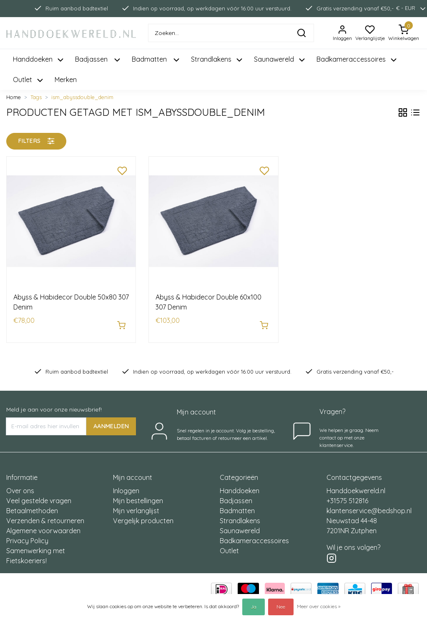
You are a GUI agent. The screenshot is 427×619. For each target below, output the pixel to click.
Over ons (20, 486)
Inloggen (126, 486)
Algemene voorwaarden (43, 526)
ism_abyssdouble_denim (82, 97)
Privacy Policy (27, 536)
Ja (253, 607)
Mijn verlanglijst (136, 506)
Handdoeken (239, 486)
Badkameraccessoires (254, 536)
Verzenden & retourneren (45, 516)
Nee (280, 607)
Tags (36, 97)
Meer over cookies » (318, 606)
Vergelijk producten (143, 516)
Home (13, 97)
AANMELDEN (111, 421)
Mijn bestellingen (138, 496)
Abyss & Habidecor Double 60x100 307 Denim (208, 302)
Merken (66, 79)
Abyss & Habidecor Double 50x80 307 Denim (71, 302)
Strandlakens (240, 516)
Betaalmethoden (32, 506)
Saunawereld (240, 526)
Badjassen (236, 496)
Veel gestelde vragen (38, 496)
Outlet (229, 546)
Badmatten (237, 506)
